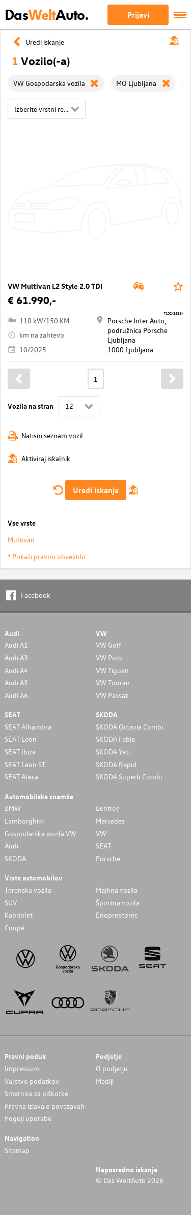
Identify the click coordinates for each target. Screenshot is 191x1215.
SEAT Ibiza (20, 751)
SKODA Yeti (113, 751)
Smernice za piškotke (36, 1093)
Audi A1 (16, 645)
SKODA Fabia (115, 739)
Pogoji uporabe (28, 1118)
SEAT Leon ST (25, 764)
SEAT (103, 845)
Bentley (107, 808)
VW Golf (108, 645)
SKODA (15, 858)
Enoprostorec (117, 915)
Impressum (22, 1068)
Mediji (105, 1081)
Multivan (21, 539)
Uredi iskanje (96, 490)
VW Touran (113, 682)
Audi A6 (16, 695)
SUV (11, 902)
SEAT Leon (21, 739)
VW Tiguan (112, 670)
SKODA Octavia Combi (129, 727)
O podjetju (112, 1068)
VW (101, 833)
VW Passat (112, 695)
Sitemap (17, 1150)
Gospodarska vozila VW (40, 833)
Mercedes (110, 821)
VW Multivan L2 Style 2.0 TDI (55, 286)
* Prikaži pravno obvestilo (47, 556)
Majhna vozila (117, 890)
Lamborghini (24, 821)
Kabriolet (19, 915)
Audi (11, 845)
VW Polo (109, 657)
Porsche (108, 858)
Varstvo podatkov (32, 1081)
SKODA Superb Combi (129, 776)
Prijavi (138, 15)
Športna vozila (118, 902)
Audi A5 (16, 682)
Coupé (14, 927)
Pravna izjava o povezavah (45, 1106)
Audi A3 (16, 657)
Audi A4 (16, 670)
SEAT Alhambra (28, 727)
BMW (13, 808)
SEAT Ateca (21, 776)
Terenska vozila (28, 890)
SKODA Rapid (116, 764)
